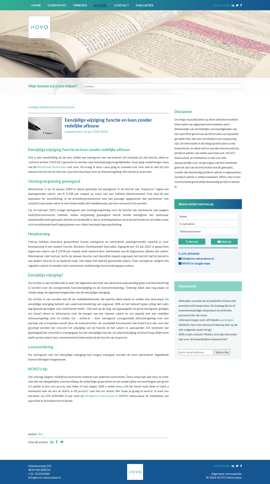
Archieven (58, 107)
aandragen (226, 320)
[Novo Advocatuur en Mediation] (39, 24)
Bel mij (192, 241)
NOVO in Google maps (194, 263)
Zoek (71, 107)
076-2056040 (188, 253)
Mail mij (224, 241)
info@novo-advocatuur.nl (101, 396)
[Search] (162, 86)
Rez (40, 434)
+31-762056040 (39, 473)
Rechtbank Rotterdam (52, 167)
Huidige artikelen (39, 107)
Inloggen (236, 469)
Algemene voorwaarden (226, 473)
